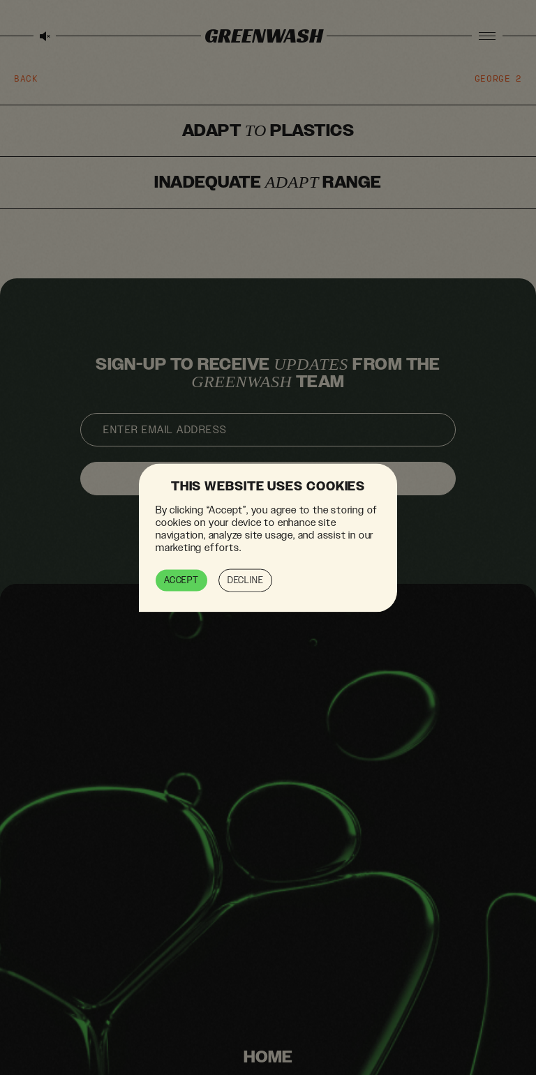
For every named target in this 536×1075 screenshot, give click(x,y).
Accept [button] (181, 579)
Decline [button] (246, 579)
